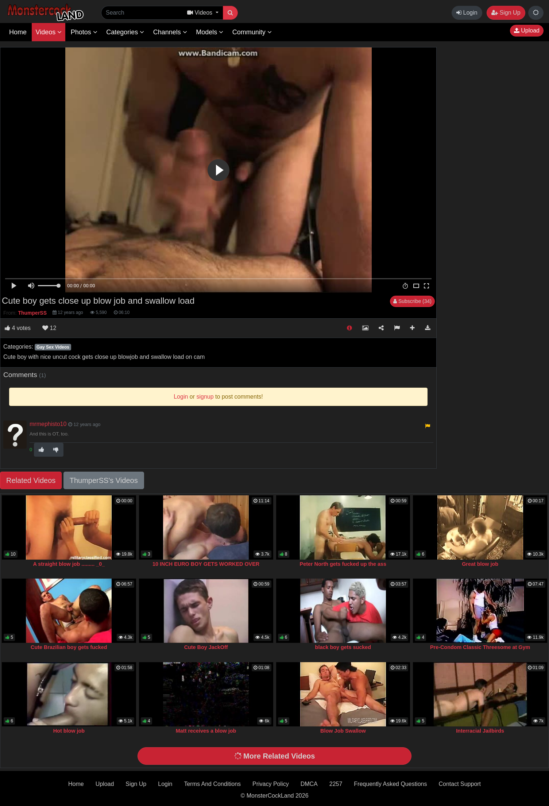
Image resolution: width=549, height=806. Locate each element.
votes (18, 328)
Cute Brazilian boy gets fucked (69, 647)
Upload (527, 30)
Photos (84, 32)
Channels (170, 32)
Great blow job (480, 564)
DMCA (309, 784)
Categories (125, 32)
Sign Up (505, 12)
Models (209, 32)
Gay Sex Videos (52, 347)
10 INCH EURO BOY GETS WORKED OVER (205, 564)
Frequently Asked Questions (390, 784)
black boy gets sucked (343, 647)
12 (49, 328)
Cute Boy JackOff (206, 647)
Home (18, 32)
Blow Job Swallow (343, 731)
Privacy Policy (270, 784)
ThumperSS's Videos (104, 480)
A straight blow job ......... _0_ (69, 564)
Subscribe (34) (412, 301)
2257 (336, 784)
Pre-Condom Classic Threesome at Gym (480, 647)
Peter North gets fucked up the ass (343, 564)
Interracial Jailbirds (480, 731)
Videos (48, 32)
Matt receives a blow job (206, 731)
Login (467, 12)
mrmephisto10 (48, 424)
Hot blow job (69, 731)
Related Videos (30, 480)
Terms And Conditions (212, 784)
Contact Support (459, 784)
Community (252, 32)
